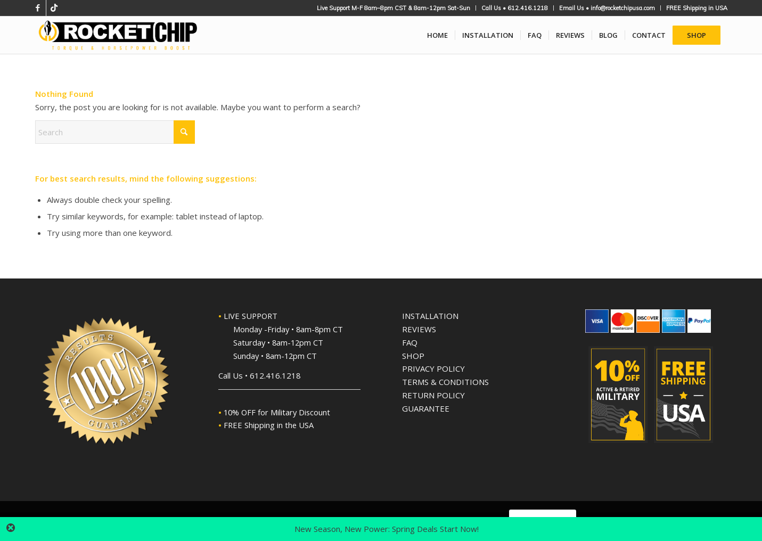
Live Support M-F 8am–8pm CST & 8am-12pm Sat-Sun (393, 8)
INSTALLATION (430, 315)
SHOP (413, 355)
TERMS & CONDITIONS (445, 381)
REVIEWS (419, 329)
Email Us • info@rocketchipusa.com (607, 8)
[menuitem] (394, 8)
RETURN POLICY (433, 395)
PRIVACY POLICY (433, 368)
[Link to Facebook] (38, 8)
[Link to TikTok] (54, 8)
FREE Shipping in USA (696, 8)
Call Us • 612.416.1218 (514, 8)
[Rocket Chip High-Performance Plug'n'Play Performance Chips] (118, 35)
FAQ (409, 342)
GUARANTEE (425, 408)
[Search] (115, 132)
